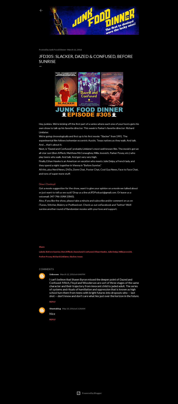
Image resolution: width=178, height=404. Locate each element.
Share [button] (41, 247)
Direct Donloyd (47, 184)
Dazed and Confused (84, 251)
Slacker (73, 256)
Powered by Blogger (89, 393)
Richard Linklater (61, 256)
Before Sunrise (53, 251)
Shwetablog (55, 308)
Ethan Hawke (100, 251)
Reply (52, 301)
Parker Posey (45, 256)
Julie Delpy (113, 251)
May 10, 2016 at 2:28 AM (73, 308)
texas (80, 256)
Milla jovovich (125, 251)
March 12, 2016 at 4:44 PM (72, 274)
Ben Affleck (67, 251)
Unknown (54, 274)
